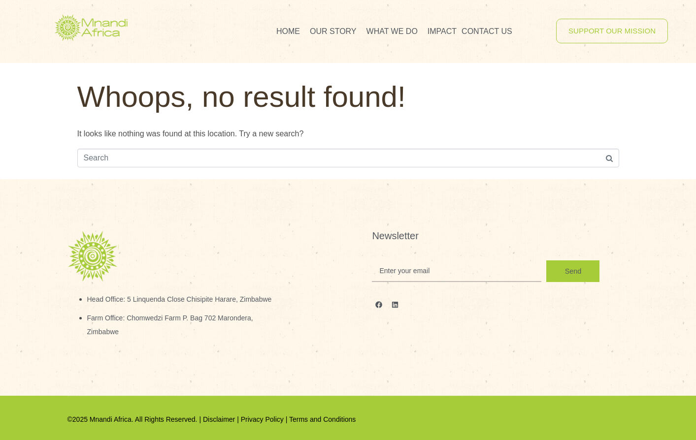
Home (288, 31)
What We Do (392, 31)
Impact (442, 31)
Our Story (333, 31)
